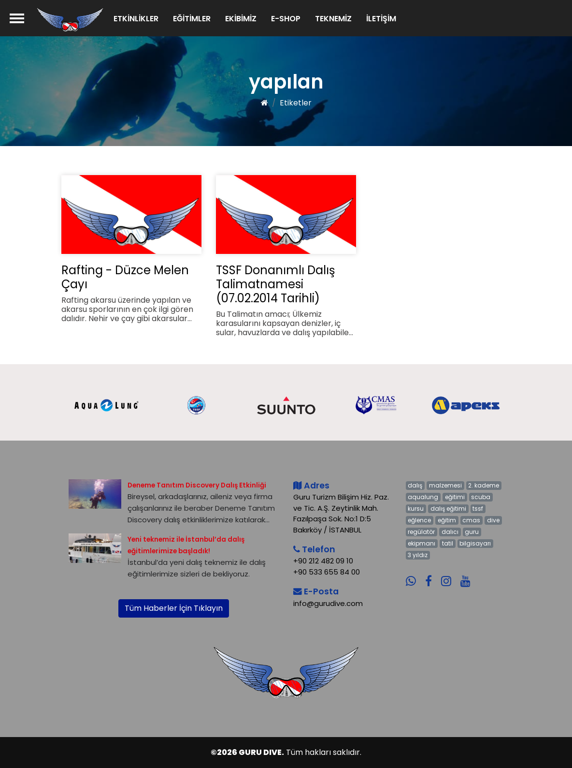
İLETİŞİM (381, 18)
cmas (471, 520)
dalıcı (450, 532)
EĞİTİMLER (192, 18)
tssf (477, 508)
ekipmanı (421, 543)
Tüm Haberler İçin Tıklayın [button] (174, 608)
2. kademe (483, 485)
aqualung (423, 497)
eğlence (419, 520)
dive (493, 520)
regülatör (421, 532)
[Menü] (17, 18)
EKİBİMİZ (241, 18)
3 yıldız (418, 555)
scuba (480, 497)
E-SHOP (285, 18)
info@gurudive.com (328, 603)
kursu (416, 508)
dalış (415, 485)
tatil (447, 543)
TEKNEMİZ (333, 18)
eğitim (447, 520)
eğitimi (455, 497)
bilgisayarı (475, 543)
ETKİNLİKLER (136, 18)
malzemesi (445, 485)
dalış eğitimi (448, 508)
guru (472, 532)
